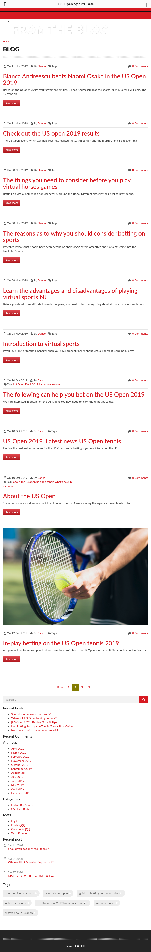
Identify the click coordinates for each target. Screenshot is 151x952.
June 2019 (17, 781)
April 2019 (17, 789)
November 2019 (21, 760)
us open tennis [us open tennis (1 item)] (105, 903)
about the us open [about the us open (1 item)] (56, 893)
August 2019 (19, 772)
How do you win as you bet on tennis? (34, 730)
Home (6, 41)
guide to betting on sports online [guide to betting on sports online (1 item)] (99, 893)
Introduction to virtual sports (41, 343)
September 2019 (21, 768)
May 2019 (17, 785)
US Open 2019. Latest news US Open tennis (62, 441)
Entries (18, 825)
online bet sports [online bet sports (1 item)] (15, 903)
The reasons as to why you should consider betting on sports (74, 236)
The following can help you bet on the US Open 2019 (74, 394)
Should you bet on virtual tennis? (31, 714)
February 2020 (20, 756)
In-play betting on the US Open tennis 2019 (61, 643)
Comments (20, 829)
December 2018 (21, 793)
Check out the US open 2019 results (51, 133)
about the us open (24, 481)
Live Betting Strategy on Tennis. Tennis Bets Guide (42, 726)
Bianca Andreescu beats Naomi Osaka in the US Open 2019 (74, 79)
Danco (42, 66)
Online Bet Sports (22, 805)
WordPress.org (20, 833)
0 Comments (139, 66)
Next (91, 687)
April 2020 (17, 748)
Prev (60, 687)
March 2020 (18, 752)
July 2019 (17, 777)
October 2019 (20, 764)
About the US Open (29, 495)
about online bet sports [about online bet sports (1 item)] (19, 893)
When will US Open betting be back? (34, 718)
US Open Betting (21, 809)
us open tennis (45, 481)
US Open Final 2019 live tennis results (36, 384)
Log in (15, 821)
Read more (11, 103)
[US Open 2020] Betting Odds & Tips (34, 722)
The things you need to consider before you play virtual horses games (67, 183)
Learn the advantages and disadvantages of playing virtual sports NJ (70, 293)
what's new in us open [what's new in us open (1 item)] (19, 912)
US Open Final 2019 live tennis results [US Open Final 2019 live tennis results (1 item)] (61, 903)
